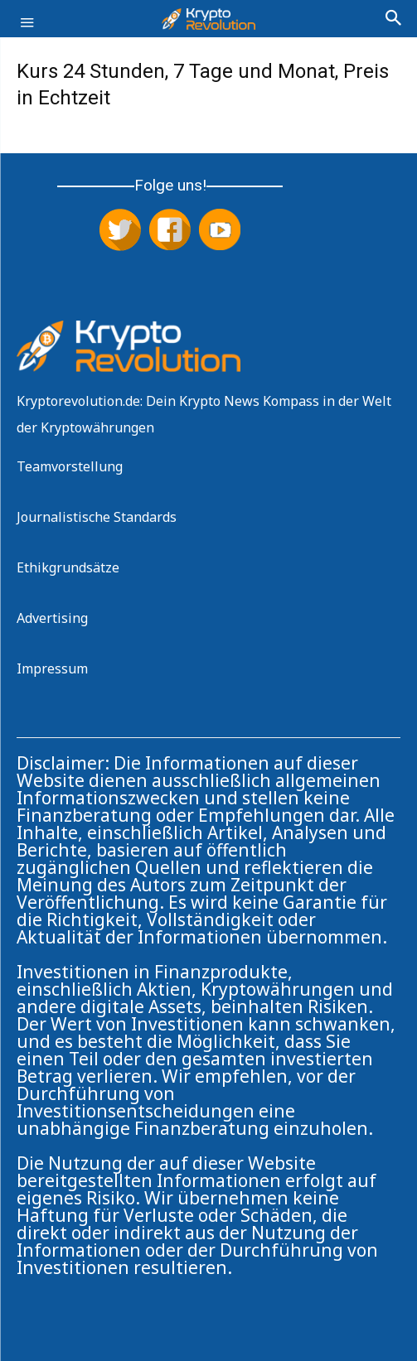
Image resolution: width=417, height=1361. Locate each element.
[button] (26, 31)
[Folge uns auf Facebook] (170, 231)
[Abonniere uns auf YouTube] (219, 231)
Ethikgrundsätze (68, 567)
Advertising (52, 618)
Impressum (52, 668)
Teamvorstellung (70, 466)
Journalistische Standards (97, 517)
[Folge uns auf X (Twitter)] (120, 231)
